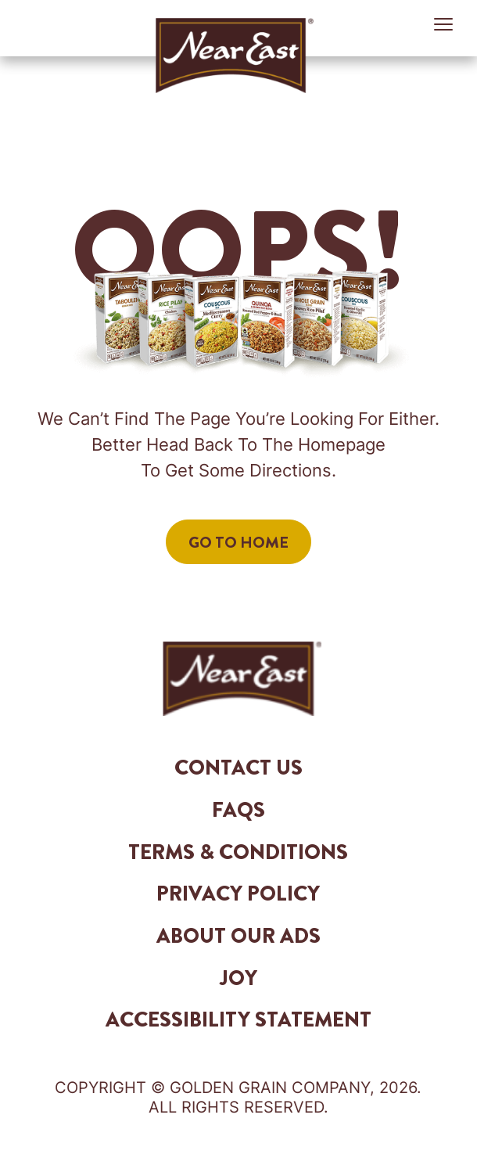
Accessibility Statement (238, 1019)
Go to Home (238, 542)
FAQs (238, 810)
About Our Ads (238, 936)
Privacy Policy (238, 893)
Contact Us (238, 767)
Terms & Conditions (238, 852)
